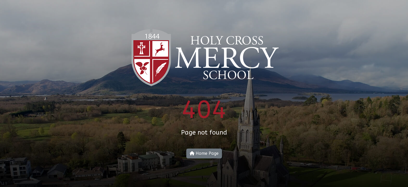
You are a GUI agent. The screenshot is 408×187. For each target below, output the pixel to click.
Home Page (204, 153)
